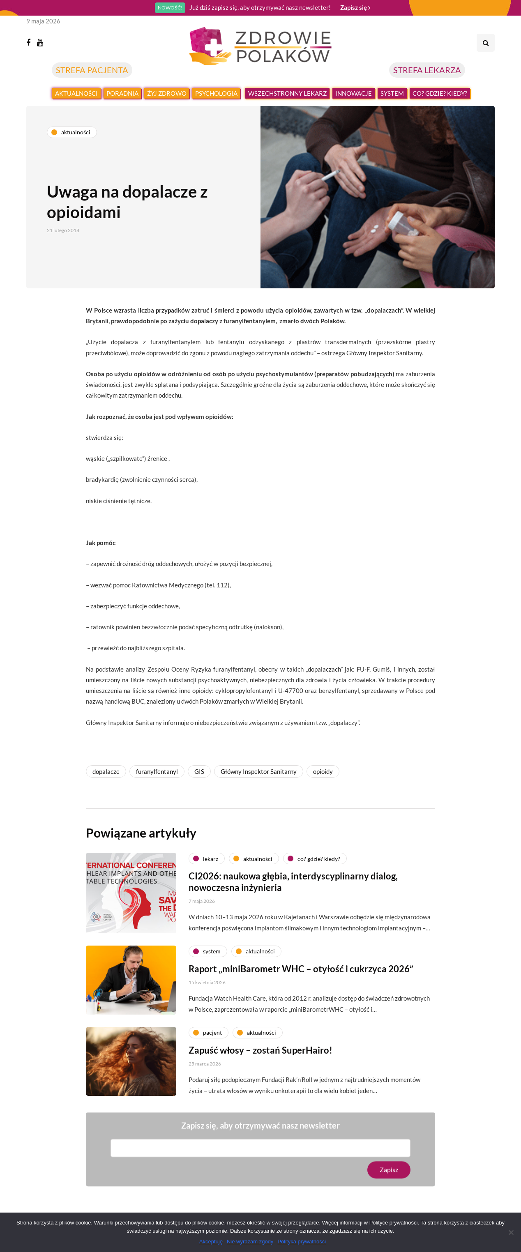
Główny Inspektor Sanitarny (259, 771)
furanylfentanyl (157, 771)
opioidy (323, 771)
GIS (199, 771)
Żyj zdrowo (167, 93)
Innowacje (353, 93)
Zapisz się (355, 7)
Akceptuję (211, 1241)
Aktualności (76, 93)
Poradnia (122, 93)
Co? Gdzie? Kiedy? (440, 93)
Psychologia (216, 93)
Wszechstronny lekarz (287, 93)
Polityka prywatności (301, 1241)
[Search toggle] (486, 43)
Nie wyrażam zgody (250, 1241)
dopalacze (106, 771)
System (392, 93)
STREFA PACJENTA (92, 70)
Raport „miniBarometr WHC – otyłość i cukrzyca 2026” (301, 980)
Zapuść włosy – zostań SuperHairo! (260, 1062)
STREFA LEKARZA (427, 70)
